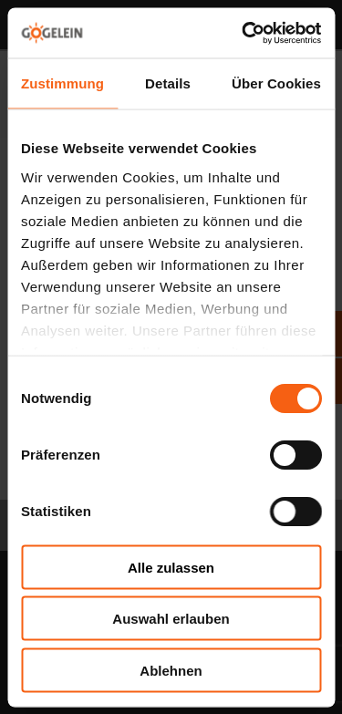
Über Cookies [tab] (276, 83)
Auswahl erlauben (170, 618)
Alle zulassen (171, 566)
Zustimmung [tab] (62, 83)
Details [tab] (168, 83)
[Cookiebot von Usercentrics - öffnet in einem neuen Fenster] (243, 33)
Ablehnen (171, 670)
